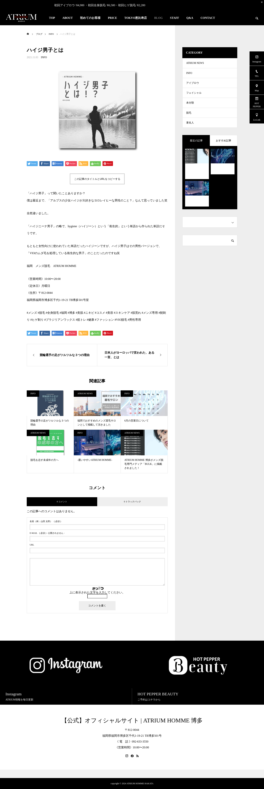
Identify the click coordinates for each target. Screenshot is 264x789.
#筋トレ (81, 319)
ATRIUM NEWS (85, 393)
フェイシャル (194, 96)
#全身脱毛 (52, 312)
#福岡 (63, 312)
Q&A (189, 17)
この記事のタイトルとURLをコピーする (97, 178)
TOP (52, 17)
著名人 (190, 129)
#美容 (109, 312)
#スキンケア (122, 312)
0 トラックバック (132, 501)
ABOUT (67, 17)
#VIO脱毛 (121, 319)
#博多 (71, 312)
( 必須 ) (45, 521)
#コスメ (100, 312)
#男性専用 (134, 319)
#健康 (90, 319)
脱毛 (188, 118)
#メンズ (32, 312)
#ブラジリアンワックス (59, 319)
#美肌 (79, 312)
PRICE (112, 17)
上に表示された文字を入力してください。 (97, 592)
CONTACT (207, 17)
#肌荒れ (136, 312)
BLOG (158, 17)
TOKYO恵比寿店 (135, 17)
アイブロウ (192, 85)
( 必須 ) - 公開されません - (47, 533)
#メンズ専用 (150, 312)
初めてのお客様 (90, 17)
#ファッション (104, 319)
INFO (44, 57)
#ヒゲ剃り (37, 319)
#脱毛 (41, 312)
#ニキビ (89, 312)
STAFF (174, 17)
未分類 (190, 107)
